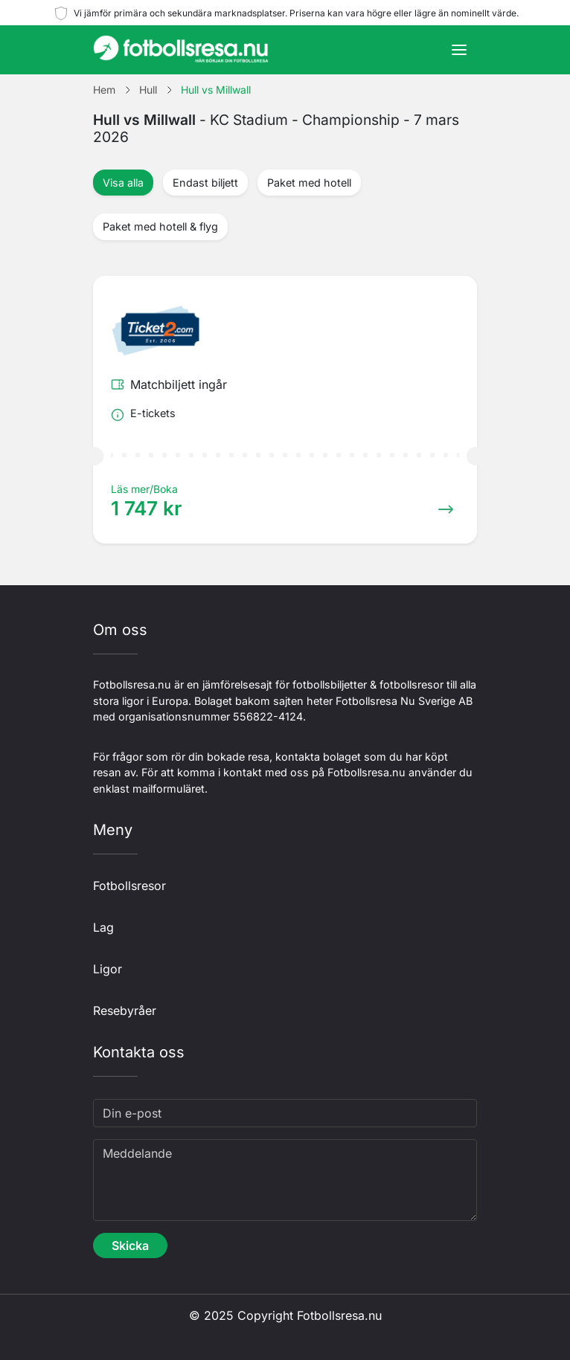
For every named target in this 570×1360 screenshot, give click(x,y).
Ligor (107, 968)
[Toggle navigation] (459, 50)
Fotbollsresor (129, 885)
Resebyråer (124, 1010)
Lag (103, 927)
